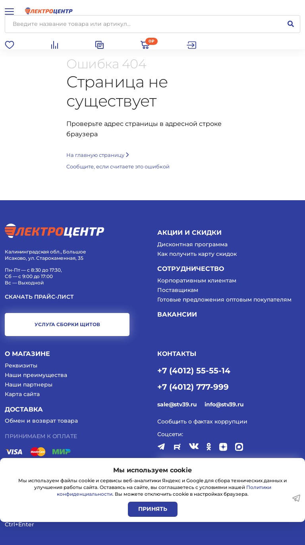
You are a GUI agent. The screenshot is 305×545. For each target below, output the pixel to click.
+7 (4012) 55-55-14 (193, 370)
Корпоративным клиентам (196, 280)
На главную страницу (97, 155)
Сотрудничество (190, 268)
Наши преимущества (36, 375)
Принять (152, 508)
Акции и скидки (189, 232)
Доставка (24, 409)
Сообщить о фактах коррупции (202, 421)
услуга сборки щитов (67, 324)
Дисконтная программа (192, 244)
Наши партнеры (28, 384)
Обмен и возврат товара (41, 420)
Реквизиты (21, 365)
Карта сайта (22, 394)
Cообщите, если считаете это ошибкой (118, 166)
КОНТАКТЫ (176, 354)
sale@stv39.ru (177, 404)
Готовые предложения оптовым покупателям (224, 299)
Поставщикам (177, 290)
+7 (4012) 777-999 (193, 386)
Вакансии (177, 314)
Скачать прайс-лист (39, 297)
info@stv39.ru (224, 404)
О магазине (27, 354)
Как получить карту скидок (197, 253)
